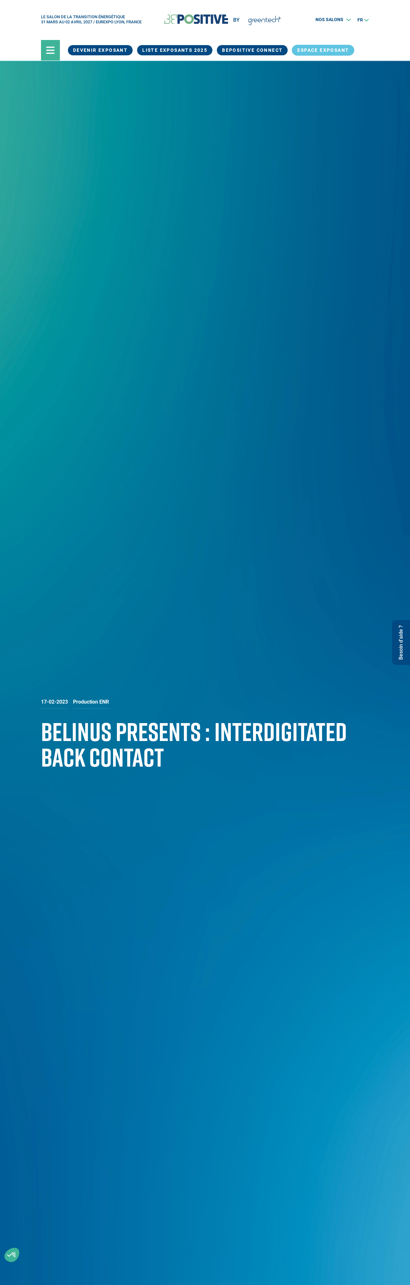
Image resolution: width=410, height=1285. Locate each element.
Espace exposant (323, 50)
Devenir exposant (100, 50)
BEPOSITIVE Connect (252, 50)
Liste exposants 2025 (174, 50)
